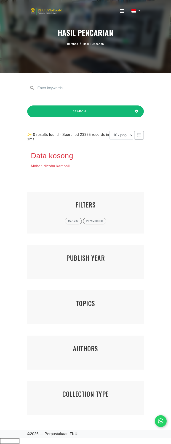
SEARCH (79, 113)
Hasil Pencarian (93, 44)
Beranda (72, 44)
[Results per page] (121, 135)
